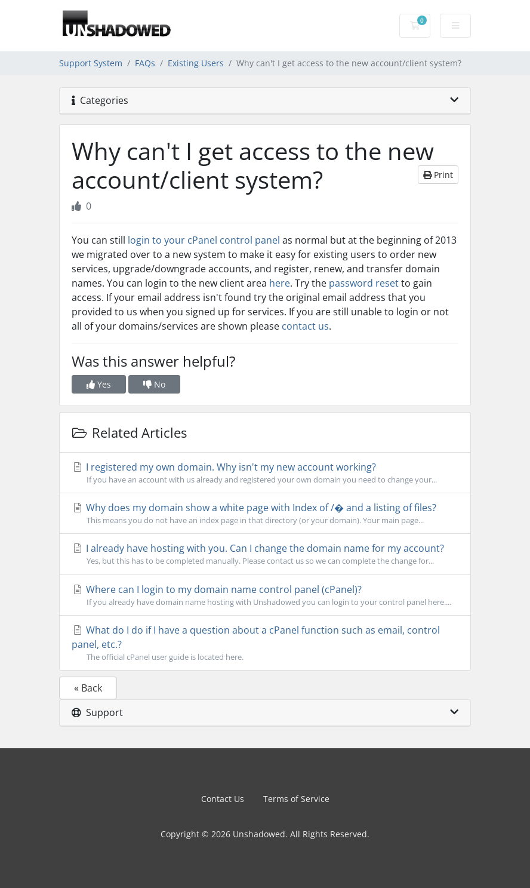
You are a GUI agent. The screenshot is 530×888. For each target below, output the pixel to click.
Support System (90, 63)
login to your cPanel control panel (204, 240)
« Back (88, 688)
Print (438, 174)
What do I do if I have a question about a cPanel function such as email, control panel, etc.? (265, 643)
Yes (99, 384)
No (154, 384)
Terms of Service (296, 798)
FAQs (145, 63)
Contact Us (222, 798)
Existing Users (196, 63)
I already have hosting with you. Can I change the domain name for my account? (265, 554)
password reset (364, 283)
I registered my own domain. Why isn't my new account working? (265, 473)
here (279, 283)
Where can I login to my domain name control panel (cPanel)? (265, 595)
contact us (305, 326)
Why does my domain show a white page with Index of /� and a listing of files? (265, 513)
